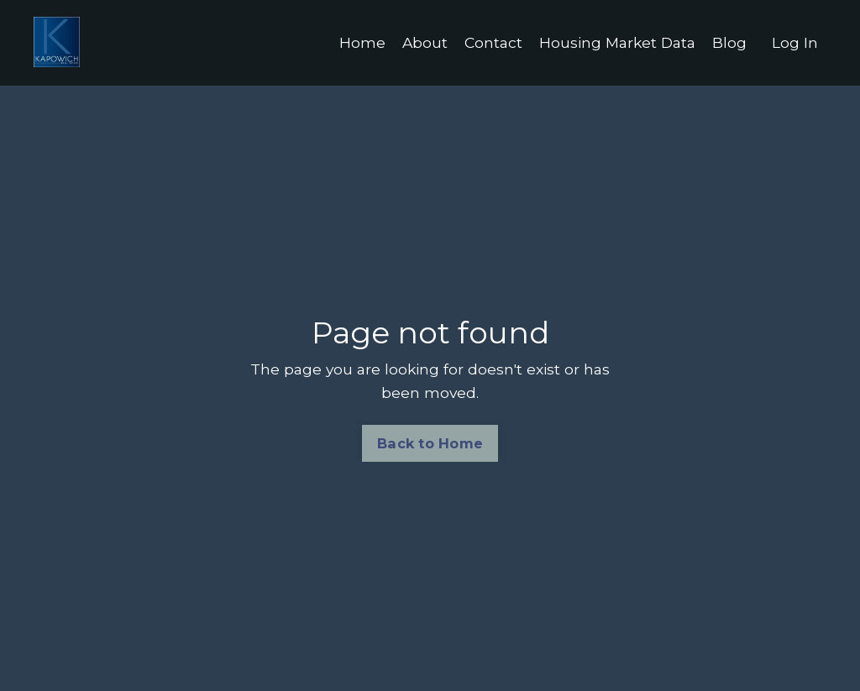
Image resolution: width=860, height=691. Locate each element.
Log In (795, 43)
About (417, 43)
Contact (487, 43)
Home (354, 43)
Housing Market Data (614, 43)
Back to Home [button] (430, 444)
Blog (729, 43)
